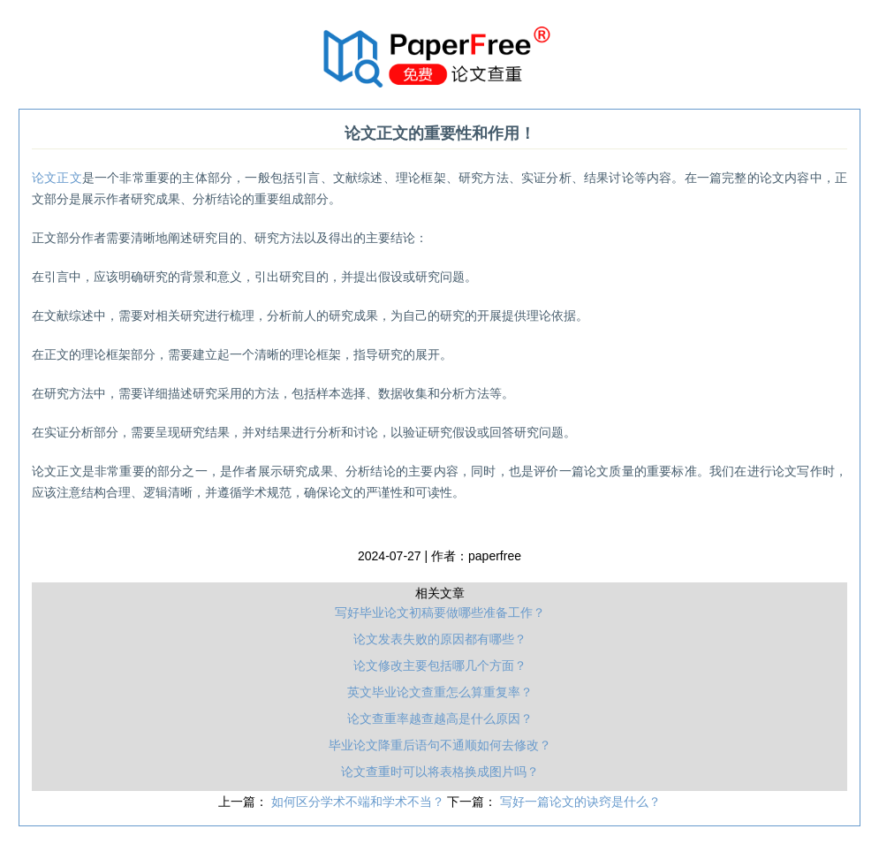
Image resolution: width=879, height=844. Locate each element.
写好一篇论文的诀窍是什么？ (580, 802)
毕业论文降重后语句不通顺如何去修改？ (440, 745)
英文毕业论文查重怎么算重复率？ (440, 692)
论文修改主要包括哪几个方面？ (440, 665)
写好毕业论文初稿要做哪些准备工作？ (440, 612)
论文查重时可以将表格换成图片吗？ (440, 771)
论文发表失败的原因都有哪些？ (440, 639)
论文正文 (57, 178)
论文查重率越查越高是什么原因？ (440, 718)
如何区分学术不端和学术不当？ (359, 802)
